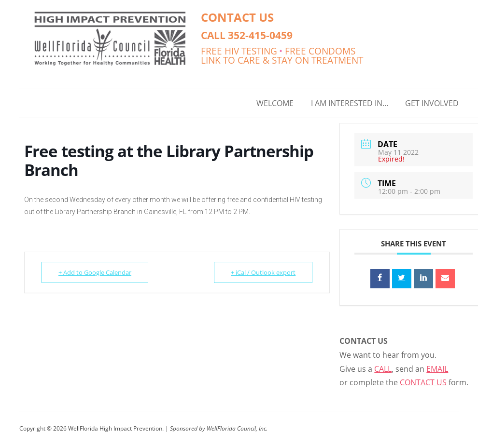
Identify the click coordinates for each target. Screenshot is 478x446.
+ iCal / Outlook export (263, 272)
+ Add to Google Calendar (94, 272)
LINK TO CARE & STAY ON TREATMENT (282, 60)
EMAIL (437, 369)
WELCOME (275, 103)
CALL (383, 369)
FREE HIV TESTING (239, 51)
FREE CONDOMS (320, 51)
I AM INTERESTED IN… (349, 103)
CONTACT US (237, 17)
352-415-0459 (260, 35)
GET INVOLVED (432, 103)
